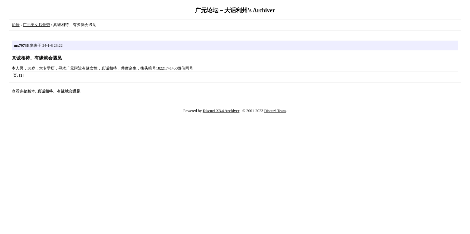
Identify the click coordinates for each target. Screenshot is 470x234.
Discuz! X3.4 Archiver (221, 111)
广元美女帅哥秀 (36, 24)
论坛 (16, 24)
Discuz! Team (275, 111)
